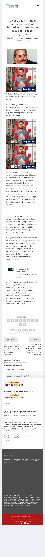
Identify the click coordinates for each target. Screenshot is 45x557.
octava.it (18, 516)
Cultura (29, 38)
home (7, 519)
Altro (15, 521)
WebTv (37, 519)
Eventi (35, 38)
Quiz (29, 521)
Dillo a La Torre (22, 521)
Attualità (22, 38)
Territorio (18, 41)
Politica (12, 519)
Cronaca (17, 519)
